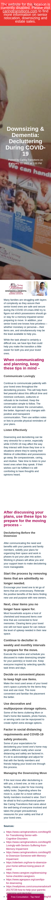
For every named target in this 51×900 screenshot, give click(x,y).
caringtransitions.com (20, 11)
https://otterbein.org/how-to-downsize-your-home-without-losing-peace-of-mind (26, 866)
